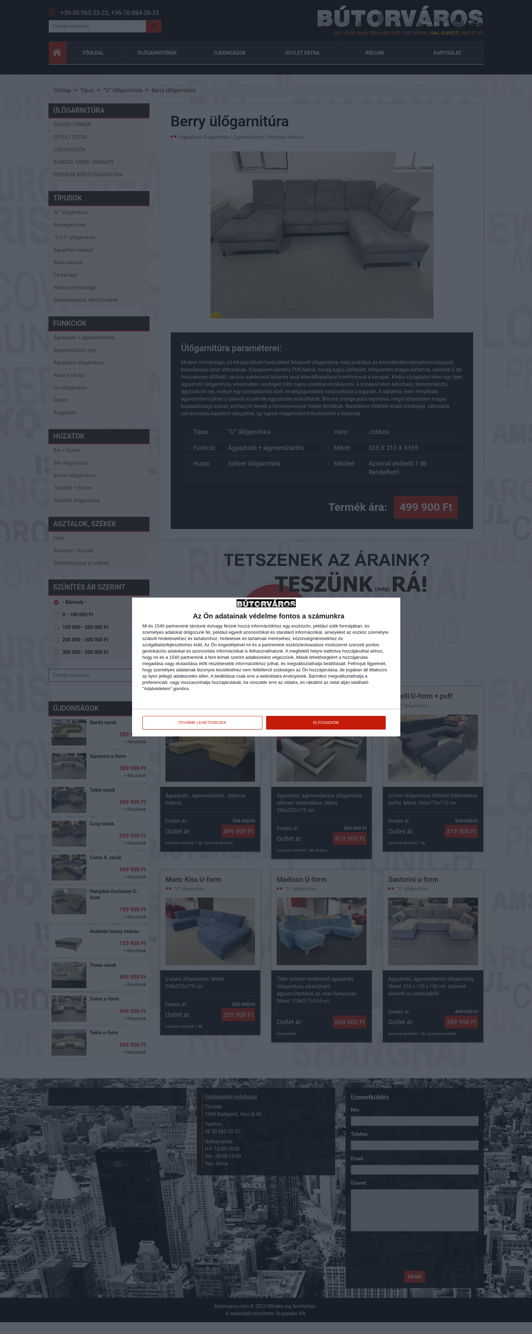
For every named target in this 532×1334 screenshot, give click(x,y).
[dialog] (266, 667)
